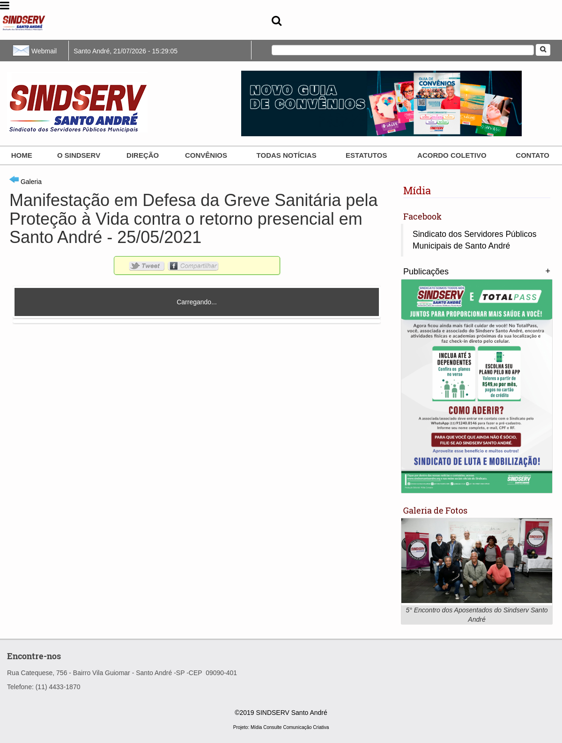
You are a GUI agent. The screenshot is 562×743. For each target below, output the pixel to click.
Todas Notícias (287, 155)
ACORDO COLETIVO (452, 155)
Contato (532, 155)
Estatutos (366, 155)
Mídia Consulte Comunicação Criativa (290, 727)
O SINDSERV (78, 155)
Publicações (426, 271)
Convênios (206, 155)
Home (21, 155)
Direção (142, 155)
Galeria (25, 181)
